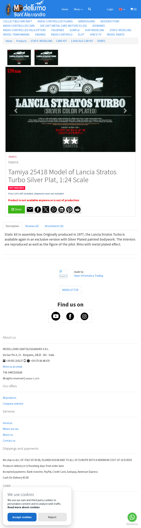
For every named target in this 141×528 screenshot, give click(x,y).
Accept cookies (22, 517)
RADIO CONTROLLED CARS (19, 25)
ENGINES (40, 34)
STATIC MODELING (120, 30)
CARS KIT (61, 41)
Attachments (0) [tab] (54, 226)
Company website (13, 403)
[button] (89, 9)
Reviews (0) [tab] (32, 226)
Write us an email (12, 366)
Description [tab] (12, 226)
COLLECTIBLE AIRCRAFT (17, 21)
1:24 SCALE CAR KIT (82, 41)
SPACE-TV (95, 34)
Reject (52, 517)
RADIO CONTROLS (62, 34)
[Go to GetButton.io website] (132, 524)
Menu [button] (78, 9)
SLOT (81, 34)
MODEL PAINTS (115, 34)
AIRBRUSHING (86, 21)
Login (110, 9)
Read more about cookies (24, 507)
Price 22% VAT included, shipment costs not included (35, 193)
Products (21, 41)
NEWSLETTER (70, 290)
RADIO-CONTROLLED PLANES (55, 21)
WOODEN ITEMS (109, 21)
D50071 (101, 41)
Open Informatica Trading (88, 275)
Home (65, 9)
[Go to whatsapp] (132, 517)
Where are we (11, 429)
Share (16, 209)
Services (7, 423)
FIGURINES (57, 30)
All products (9, 397)
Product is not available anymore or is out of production (43, 200)
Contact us (9, 440)
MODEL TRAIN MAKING (16, 34)
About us (8, 434)
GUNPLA (74, 30)
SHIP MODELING (94, 30)
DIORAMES (98, 25)
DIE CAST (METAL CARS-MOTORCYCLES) (63, 25)
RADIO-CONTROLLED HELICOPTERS (24, 30)
